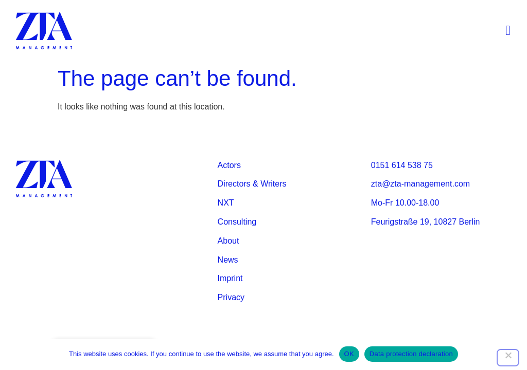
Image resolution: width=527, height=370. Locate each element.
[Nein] (508, 357)
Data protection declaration (411, 354)
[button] (508, 31)
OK (349, 354)
